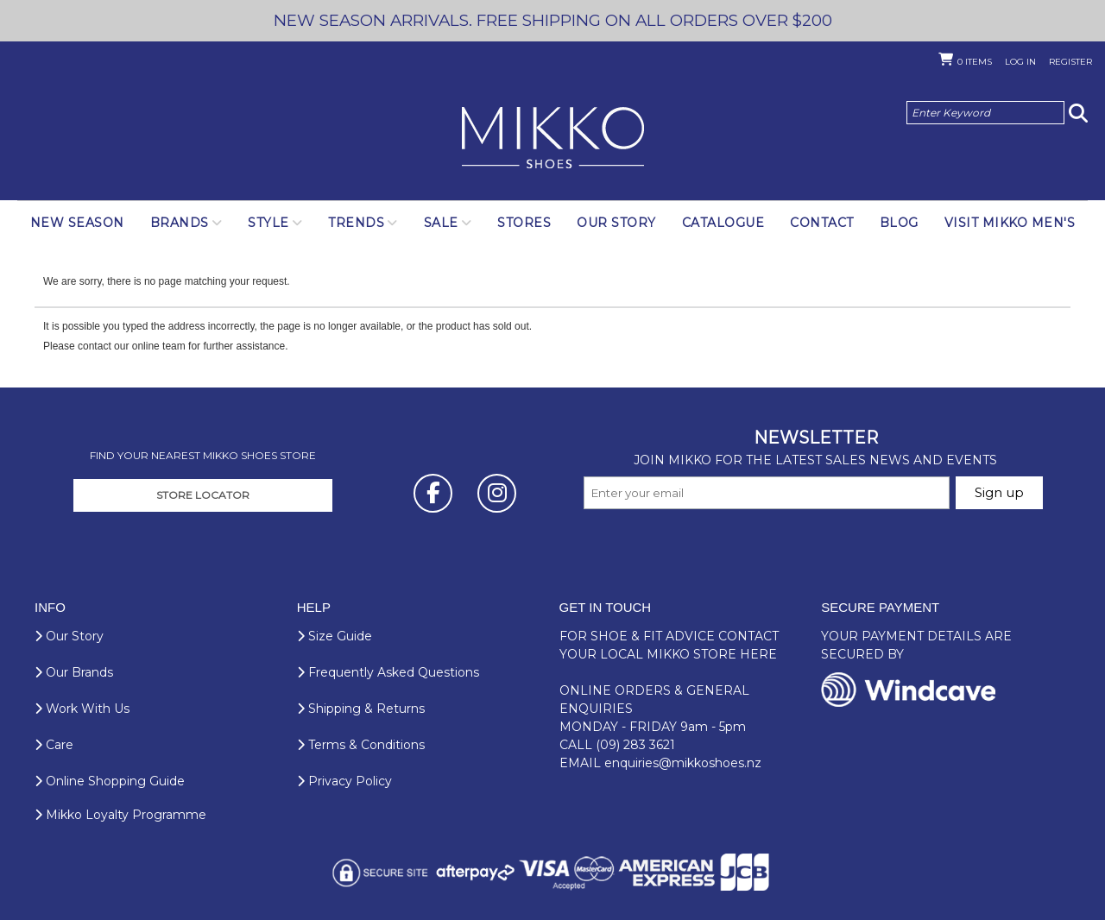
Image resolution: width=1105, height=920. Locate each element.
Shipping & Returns (361, 708)
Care (54, 745)
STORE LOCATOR (202, 494)
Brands (179, 222)
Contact (822, 222)
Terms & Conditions (361, 745)
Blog (899, 222)
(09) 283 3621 (635, 745)
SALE (441, 222)
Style (268, 222)
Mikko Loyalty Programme (120, 814)
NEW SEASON (77, 222)
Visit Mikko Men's (1010, 222)
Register (1070, 61)
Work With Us (82, 708)
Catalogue (723, 222)
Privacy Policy (344, 781)
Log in (1020, 61)
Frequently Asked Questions (388, 672)
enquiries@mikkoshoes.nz (682, 763)
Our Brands (74, 672)
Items (974, 61)
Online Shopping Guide (110, 781)
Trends (356, 222)
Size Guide (334, 636)
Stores (524, 222)
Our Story (616, 222)
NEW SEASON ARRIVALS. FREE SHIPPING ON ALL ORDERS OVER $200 (553, 20)
